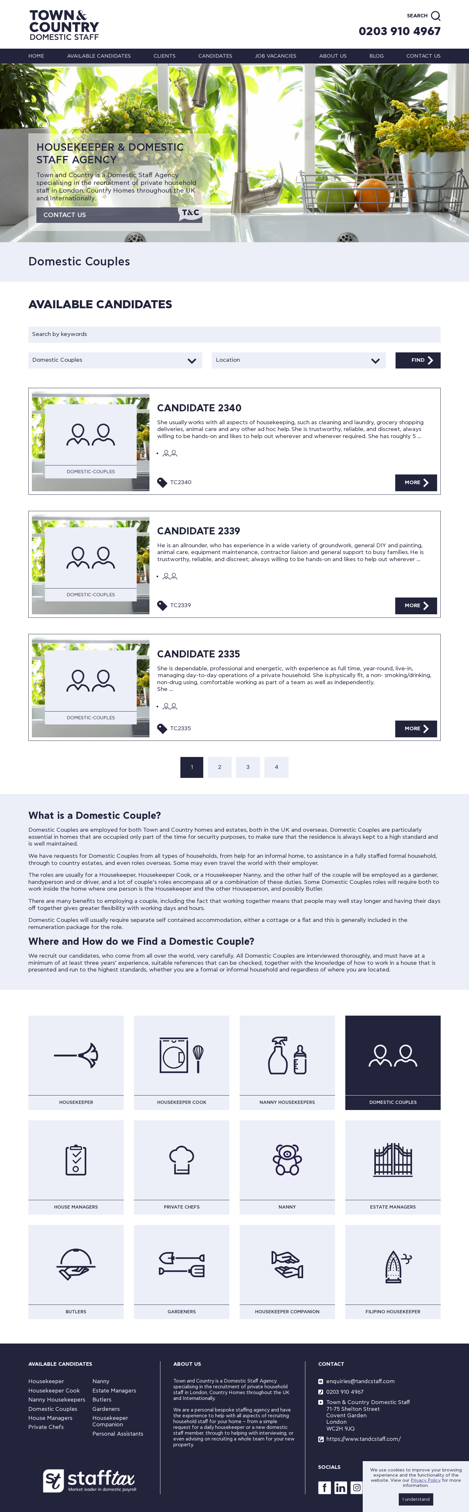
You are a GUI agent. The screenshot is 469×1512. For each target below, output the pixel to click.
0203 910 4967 (400, 31)
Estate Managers (114, 1390)
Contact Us (64, 215)
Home (36, 56)
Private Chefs (46, 1427)
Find (418, 360)
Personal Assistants (117, 1434)
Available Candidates (99, 56)
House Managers (50, 1418)
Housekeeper (46, 1381)
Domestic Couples (52, 1409)
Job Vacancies (275, 56)
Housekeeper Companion (110, 1421)
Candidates (215, 56)
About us (333, 56)
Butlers (101, 1399)
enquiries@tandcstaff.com (360, 1381)
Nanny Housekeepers (56, 1399)
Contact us (424, 56)
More (412, 482)
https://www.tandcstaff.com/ (363, 1439)
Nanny (101, 1381)
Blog (376, 56)
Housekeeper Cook (54, 1390)
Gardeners (106, 1409)
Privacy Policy (426, 1480)
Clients (165, 56)
